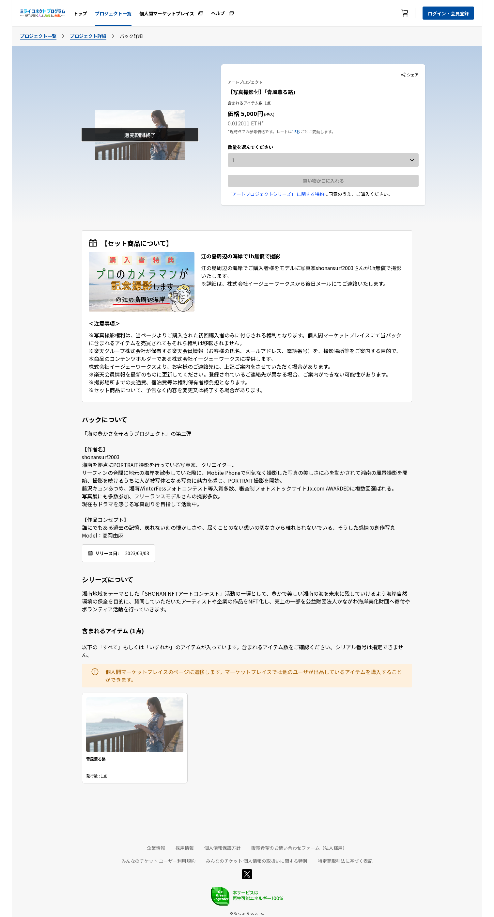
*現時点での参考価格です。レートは (260, 131)
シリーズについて (107, 579)
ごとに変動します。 (318, 131)
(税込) (268, 114)
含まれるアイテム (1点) (113, 630)
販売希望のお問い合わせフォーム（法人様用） (299, 848)
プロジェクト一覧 (113, 13)
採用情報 (185, 848)
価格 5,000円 (245, 113)
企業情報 (156, 848)
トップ (80, 13)
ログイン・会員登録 (448, 13)
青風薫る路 (96, 759)
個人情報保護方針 (222, 848)
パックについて (104, 419)
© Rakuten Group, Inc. (247, 913)
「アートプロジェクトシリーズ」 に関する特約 (276, 194)
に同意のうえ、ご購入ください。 (358, 194)
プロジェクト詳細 (88, 36)
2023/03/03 (137, 553)
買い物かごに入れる (323, 180)
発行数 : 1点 (96, 776)
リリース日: (107, 553)
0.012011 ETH (244, 123)
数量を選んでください (250, 147)
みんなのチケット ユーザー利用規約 (158, 861)
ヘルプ (218, 13)
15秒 (296, 131)
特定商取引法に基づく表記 (345, 861)
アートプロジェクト (245, 82)
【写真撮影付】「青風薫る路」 (263, 92)
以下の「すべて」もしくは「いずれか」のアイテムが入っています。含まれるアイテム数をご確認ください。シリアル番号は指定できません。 (242, 651)
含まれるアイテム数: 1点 (249, 102)
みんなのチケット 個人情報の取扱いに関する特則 (256, 861)
